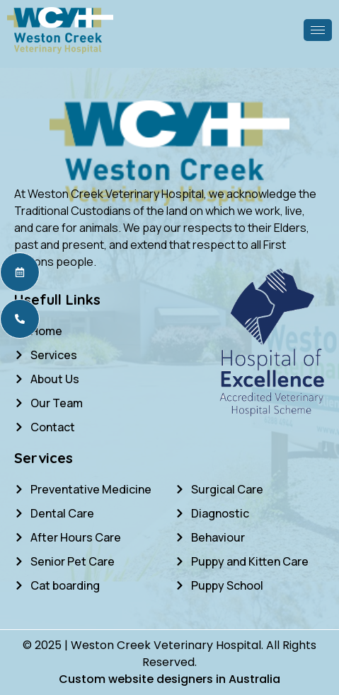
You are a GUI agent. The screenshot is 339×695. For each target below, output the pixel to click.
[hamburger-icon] (318, 30)
